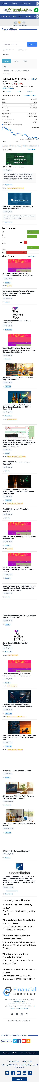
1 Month (18, 146)
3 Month (25, 146)
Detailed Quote (29, 95)
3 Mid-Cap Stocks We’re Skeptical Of (16, 851)
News (5, 4)
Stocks (16, 61)
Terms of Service (13, 1061)
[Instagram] (27, 1014)
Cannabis (9, 419)
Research (30, 91)
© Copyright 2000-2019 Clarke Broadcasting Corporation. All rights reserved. (19, 1066)
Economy (15, 419)
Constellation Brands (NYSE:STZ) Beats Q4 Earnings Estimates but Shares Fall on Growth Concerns (19, 293)
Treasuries (6, 74)
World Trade (20, 503)
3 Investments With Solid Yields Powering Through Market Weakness (18, 797)
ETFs (25, 61)
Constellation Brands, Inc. (12, 890)
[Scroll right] (37, 4)
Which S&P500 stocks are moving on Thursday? (17, 463)
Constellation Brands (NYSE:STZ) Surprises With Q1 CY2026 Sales (19, 617)
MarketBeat (8, 386)
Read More (31, 256)
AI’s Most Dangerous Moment (15, 167)
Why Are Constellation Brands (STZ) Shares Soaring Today (19, 537)
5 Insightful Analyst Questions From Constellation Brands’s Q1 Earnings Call (18, 275)
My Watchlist (22, 50)
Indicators (6, 54)
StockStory (7, 282)
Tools (5, 66)
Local (14, 17)
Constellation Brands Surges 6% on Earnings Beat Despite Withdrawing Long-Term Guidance (18, 492)
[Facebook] (17, 1014)
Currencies (18, 70)
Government (20, 188)
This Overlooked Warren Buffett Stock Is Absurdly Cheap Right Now (18, 208)
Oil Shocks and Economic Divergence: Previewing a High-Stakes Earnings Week (18, 706)
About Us (6, 1053)
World (36, 17)
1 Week (11, 146)
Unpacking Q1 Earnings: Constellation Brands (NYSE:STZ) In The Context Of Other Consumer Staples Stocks (19, 350)
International (26, 70)
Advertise (15, 1053)
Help (22, 1053)
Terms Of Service (22, 1008)
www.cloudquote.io (20, 1002)
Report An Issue (31, 1053)
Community (26, 4)
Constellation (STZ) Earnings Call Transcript (15, 644)
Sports (14, 4)
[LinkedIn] (22, 1014)
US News (28, 17)
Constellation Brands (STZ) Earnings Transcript (16, 322)
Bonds (19, 456)
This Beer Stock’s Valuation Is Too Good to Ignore (19, 824)
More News (31, 149)
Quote (8, 91)
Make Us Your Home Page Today (13, 1035)
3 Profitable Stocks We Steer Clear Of (17, 771)
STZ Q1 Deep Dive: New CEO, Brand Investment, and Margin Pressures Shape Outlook (18, 569)
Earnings (9, 285)
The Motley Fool (8, 184)
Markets (6, 61)
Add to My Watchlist (8, 88)
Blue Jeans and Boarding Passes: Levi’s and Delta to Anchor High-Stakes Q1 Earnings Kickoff (19, 737)
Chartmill (7, 302)
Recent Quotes (7, 50)
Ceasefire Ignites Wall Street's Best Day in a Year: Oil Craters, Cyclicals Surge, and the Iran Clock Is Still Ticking (19, 588)
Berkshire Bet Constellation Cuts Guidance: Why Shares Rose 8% (19, 379)
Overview (6, 70)
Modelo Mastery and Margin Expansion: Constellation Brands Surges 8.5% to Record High (17, 407)
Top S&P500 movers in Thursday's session (16, 510)
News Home (5, 17)
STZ (34, 78)
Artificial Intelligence (12, 188)
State (20, 17)
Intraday (5, 146)
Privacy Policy (27, 1061)
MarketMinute (8, 415)
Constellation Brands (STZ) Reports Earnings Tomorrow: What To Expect (16, 675)
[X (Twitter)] (12, 1014)
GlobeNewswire (8, 893)
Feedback (19, 1079)
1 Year (32, 146)
